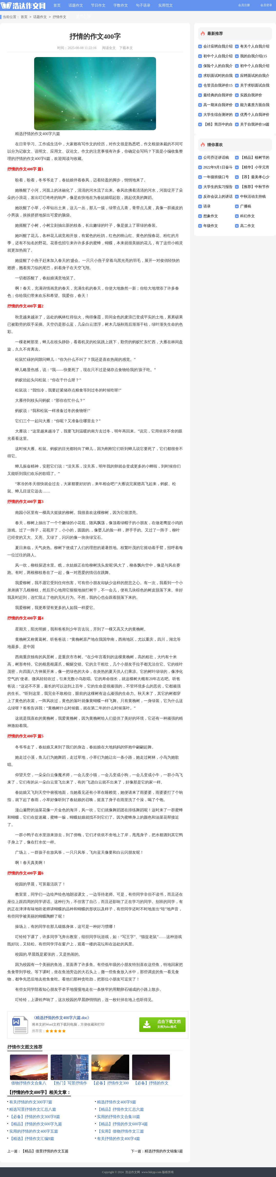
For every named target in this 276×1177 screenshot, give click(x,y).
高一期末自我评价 (218, 105)
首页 (57, 5)
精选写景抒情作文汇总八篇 (32, 1109)
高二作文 (247, 226)
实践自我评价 (251, 95)
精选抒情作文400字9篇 (116, 1102)
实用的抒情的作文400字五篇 (33, 1131)
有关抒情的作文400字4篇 (118, 1139)
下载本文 (126, 48)
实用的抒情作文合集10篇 (118, 1117)
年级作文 (210, 226)
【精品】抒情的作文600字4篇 (122, 1124)
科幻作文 (247, 216)
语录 (207, 206)
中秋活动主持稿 (253, 196)
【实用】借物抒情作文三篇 (120, 1131)
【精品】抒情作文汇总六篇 (120, 1109)
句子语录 (143, 5)
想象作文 (210, 216)
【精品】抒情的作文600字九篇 (35, 1124)
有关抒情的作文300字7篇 (30, 1102)
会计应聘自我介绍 (218, 46)
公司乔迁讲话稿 (216, 157)
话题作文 (76, 5)
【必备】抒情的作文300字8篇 (34, 1117)
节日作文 (98, 5)
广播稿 (245, 206)
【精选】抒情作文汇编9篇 (31, 1139)
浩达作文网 (132, 1172)
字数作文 (120, 5)
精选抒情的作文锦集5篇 (164, 1151)
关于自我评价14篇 (254, 124)
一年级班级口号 (216, 177)
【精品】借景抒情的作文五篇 (45, 1151)
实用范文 (165, 5)
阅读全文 (109, 48)
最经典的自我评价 (218, 95)
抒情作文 (59, 17)
